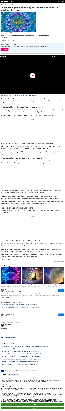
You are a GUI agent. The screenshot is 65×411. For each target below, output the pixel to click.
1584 (17, 389)
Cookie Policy (59, 401)
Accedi (62, 1)
